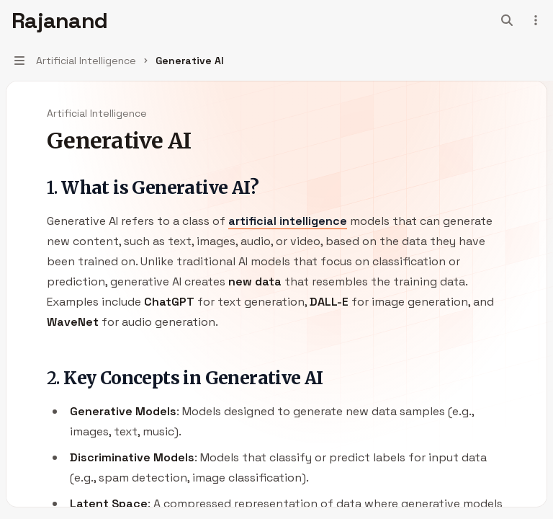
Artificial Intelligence (97, 113)
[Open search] (506, 20)
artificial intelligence (287, 221)
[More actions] (534, 20)
